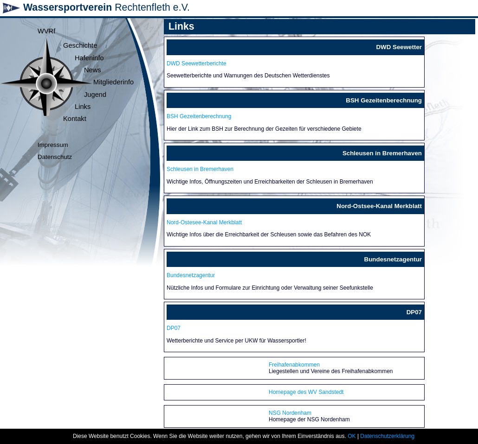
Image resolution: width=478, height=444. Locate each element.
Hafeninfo (89, 58)
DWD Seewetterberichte (196, 63)
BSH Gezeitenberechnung (199, 116)
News (92, 70)
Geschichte (80, 45)
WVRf (46, 31)
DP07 (174, 328)
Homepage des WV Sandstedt (306, 392)
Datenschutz (55, 156)
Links (82, 106)
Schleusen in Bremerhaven (200, 169)
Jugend (95, 94)
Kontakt (74, 118)
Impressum (53, 144)
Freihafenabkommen (294, 365)
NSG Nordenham (290, 413)
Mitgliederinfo (113, 82)
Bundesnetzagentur (191, 275)
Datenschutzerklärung (387, 436)
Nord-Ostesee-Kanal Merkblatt (204, 222)
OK (351, 436)
